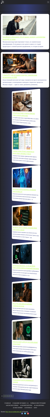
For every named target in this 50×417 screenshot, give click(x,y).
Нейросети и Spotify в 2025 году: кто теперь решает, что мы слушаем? (25, 342)
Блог (35, 407)
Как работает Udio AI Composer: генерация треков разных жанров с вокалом (25, 228)
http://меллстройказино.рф (13, 411)
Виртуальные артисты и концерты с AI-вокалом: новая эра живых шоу (24, 190)
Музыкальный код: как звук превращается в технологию (24, 381)
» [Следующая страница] (12, 396)
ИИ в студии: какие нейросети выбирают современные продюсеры (24, 304)
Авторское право (12, 405)
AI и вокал (28, 407)
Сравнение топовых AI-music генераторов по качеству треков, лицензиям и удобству (24, 152)
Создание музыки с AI (20, 403)
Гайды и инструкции (37, 403)
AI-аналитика (39, 405)
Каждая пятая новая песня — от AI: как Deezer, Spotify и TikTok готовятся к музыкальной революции (25, 267)
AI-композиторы (26, 405)
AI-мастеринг (18, 407)
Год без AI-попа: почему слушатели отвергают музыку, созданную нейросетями (24, 114)
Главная (7, 403)
